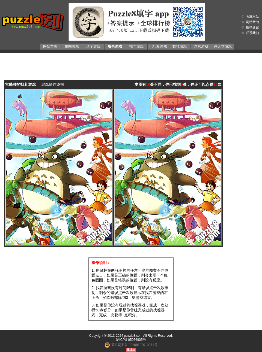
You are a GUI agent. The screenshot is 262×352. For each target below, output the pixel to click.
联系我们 (252, 33)
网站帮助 (252, 22)
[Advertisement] (131, 62)
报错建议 (252, 27)
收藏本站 (252, 17)
